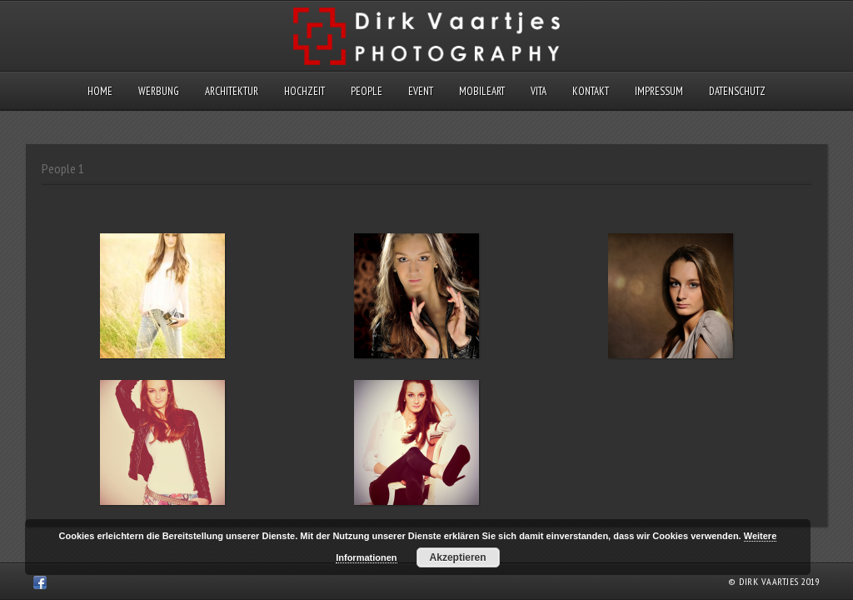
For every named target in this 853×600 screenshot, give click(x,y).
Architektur (231, 91)
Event (420, 91)
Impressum (659, 91)
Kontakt (590, 91)
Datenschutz (737, 91)
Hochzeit (304, 91)
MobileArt (482, 91)
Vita (538, 91)
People (366, 91)
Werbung (158, 91)
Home (99, 91)
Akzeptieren (458, 557)
